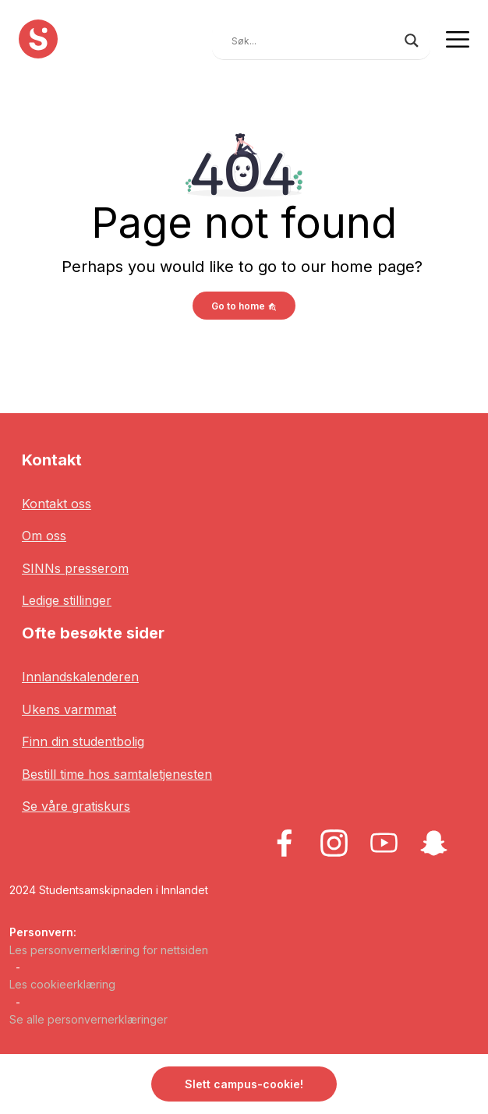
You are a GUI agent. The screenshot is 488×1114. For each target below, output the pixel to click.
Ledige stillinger (66, 600)
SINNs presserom (75, 568)
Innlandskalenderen (80, 676)
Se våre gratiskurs (76, 806)
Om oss (44, 535)
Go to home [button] (244, 306)
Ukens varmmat (69, 709)
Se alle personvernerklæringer (88, 1019)
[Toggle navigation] (458, 38)
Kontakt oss (56, 503)
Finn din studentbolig (83, 741)
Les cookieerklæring (62, 984)
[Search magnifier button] (412, 40)
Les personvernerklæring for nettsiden (108, 950)
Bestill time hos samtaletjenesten (117, 774)
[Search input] (314, 40)
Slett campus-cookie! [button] (244, 1084)
